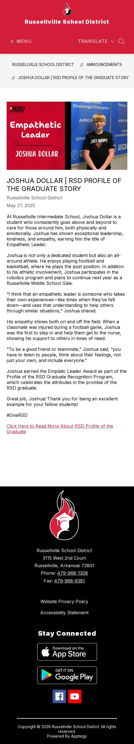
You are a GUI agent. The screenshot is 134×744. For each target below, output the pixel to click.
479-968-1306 (72, 573)
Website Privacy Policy (64, 601)
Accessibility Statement (64, 612)
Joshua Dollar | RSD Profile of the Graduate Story (73, 77)
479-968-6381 (69, 581)
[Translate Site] (96, 41)
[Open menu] (20, 41)
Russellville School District (43, 64)
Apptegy (79, 736)
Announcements (104, 64)
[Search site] (121, 41)
